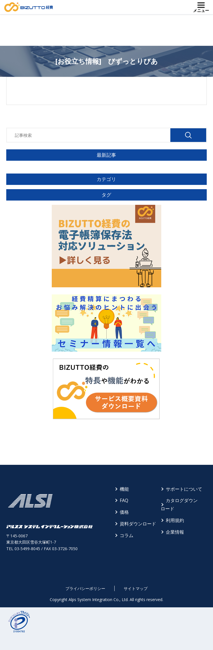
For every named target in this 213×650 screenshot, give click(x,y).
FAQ (124, 500)
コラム (126, 535)
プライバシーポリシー (85, 588)
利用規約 (175, 520)
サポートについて (184, 489)
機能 (124, 489)
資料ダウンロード (138, 524)
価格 (124, 512)
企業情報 (175, 532)
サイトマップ (136, 588)
